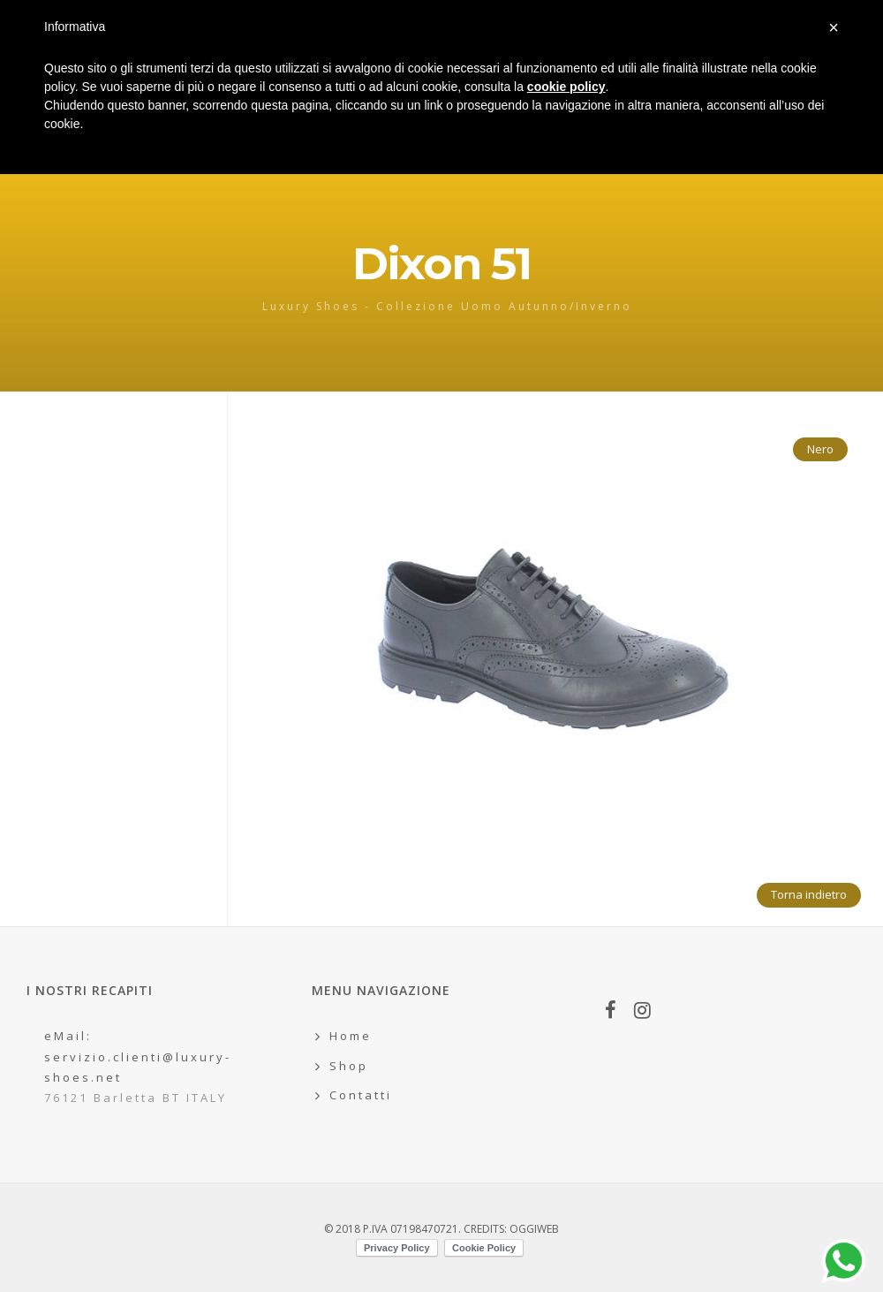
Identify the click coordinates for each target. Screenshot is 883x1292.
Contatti (360, 1095)
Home (350, 1036)
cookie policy (566, 87)
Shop (348, 1066)
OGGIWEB (534, 1228)
